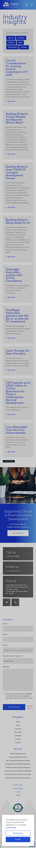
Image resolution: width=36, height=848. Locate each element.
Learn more (11, 828)
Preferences (18, 833)
